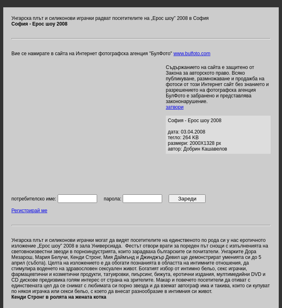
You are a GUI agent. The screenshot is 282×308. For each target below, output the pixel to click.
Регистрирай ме (29, 210)
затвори (175, 107)
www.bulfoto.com (192, 53)
